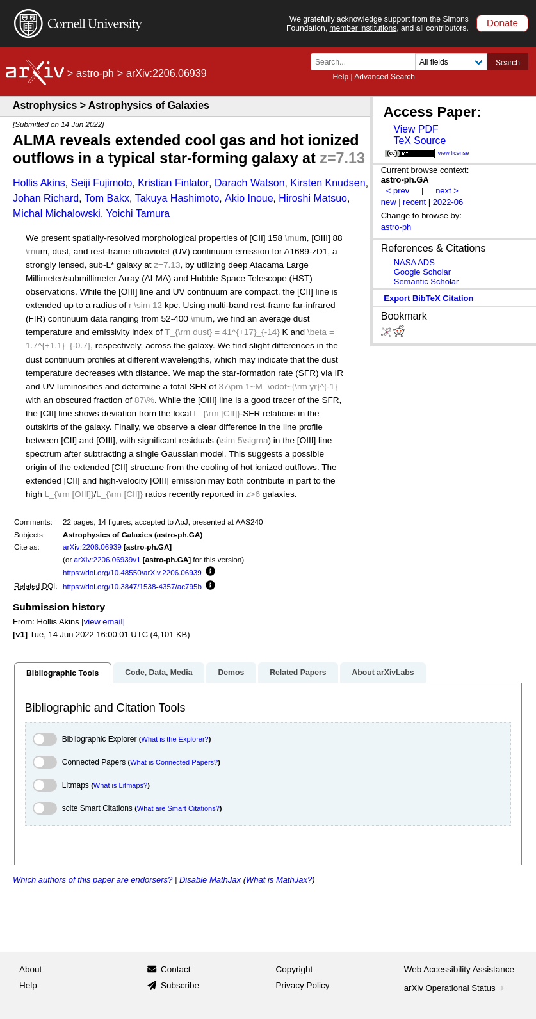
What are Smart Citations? (178, 808)
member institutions (362, 28)
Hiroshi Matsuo (313, 198)
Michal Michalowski (57, 213)
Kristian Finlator (173, 182)
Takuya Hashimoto (177, 198)
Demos (231, 672)
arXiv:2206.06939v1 (107, 559)
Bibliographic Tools (62, 673)
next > (447, 190)
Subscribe (180, 985)
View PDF (415, 129)
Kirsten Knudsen (327, 182)
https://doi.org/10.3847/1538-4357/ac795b (132, 586)
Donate (502, 22)
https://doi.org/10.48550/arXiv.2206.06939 (132, 572)
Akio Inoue (249, 198)
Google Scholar (422, 272)
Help (340, 76)
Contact (176, 969)
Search (508, 62)
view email (103, 621)
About (30, 969)
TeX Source (419, 140)
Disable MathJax (210, 879)
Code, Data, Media (158, 672)
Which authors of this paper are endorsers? (92, 879)
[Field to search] (451, 61)
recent (414, 202)
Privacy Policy (303, 985)
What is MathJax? (279, 879)
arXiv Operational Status (455, 988)
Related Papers (298, 672)
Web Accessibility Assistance (459, 969)
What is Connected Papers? (174, 762)
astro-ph (95, 73)
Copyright (294, 969)
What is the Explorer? (175, 739)
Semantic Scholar (426, 281)
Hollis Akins (39, 182)
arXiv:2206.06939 (92, 546)
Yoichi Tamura (138, 213)
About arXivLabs (383, 672)
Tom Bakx (107, 198)
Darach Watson (250, 182)
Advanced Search (384, 76)
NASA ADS (414, 262)
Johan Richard (46, 198)
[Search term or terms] (367, 61)
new (388, 202)
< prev (397, 190)
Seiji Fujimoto (101, 182)
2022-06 (448, 202)
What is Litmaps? (120, 785)
